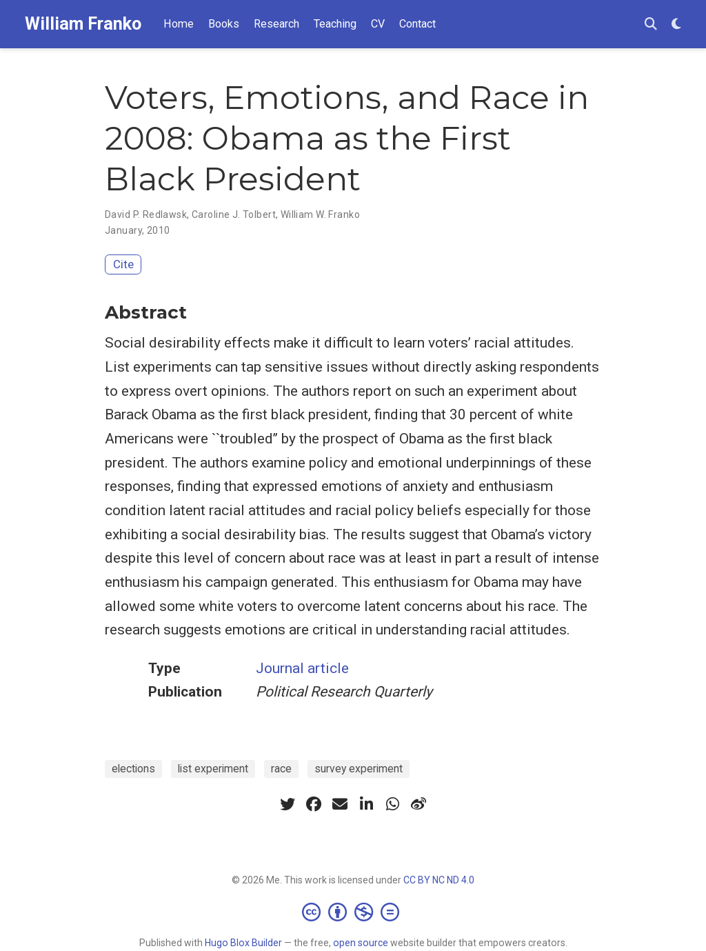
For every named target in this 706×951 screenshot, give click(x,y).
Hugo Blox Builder (243, 942)
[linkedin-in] (366, 804)
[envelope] (340, 804)
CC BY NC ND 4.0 (438, 879)
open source (360, 942)
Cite (123, 264)
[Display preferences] (676, 24)
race (281, 768)
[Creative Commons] (353, 912)
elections (133, 768)
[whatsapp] (392, 804)
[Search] (651, 24)
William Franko (83, 24)
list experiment (213, 768)
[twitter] (287, 804)
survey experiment (358, 768)
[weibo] (418, 804)
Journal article (302, 668)
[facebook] (313, 804)
